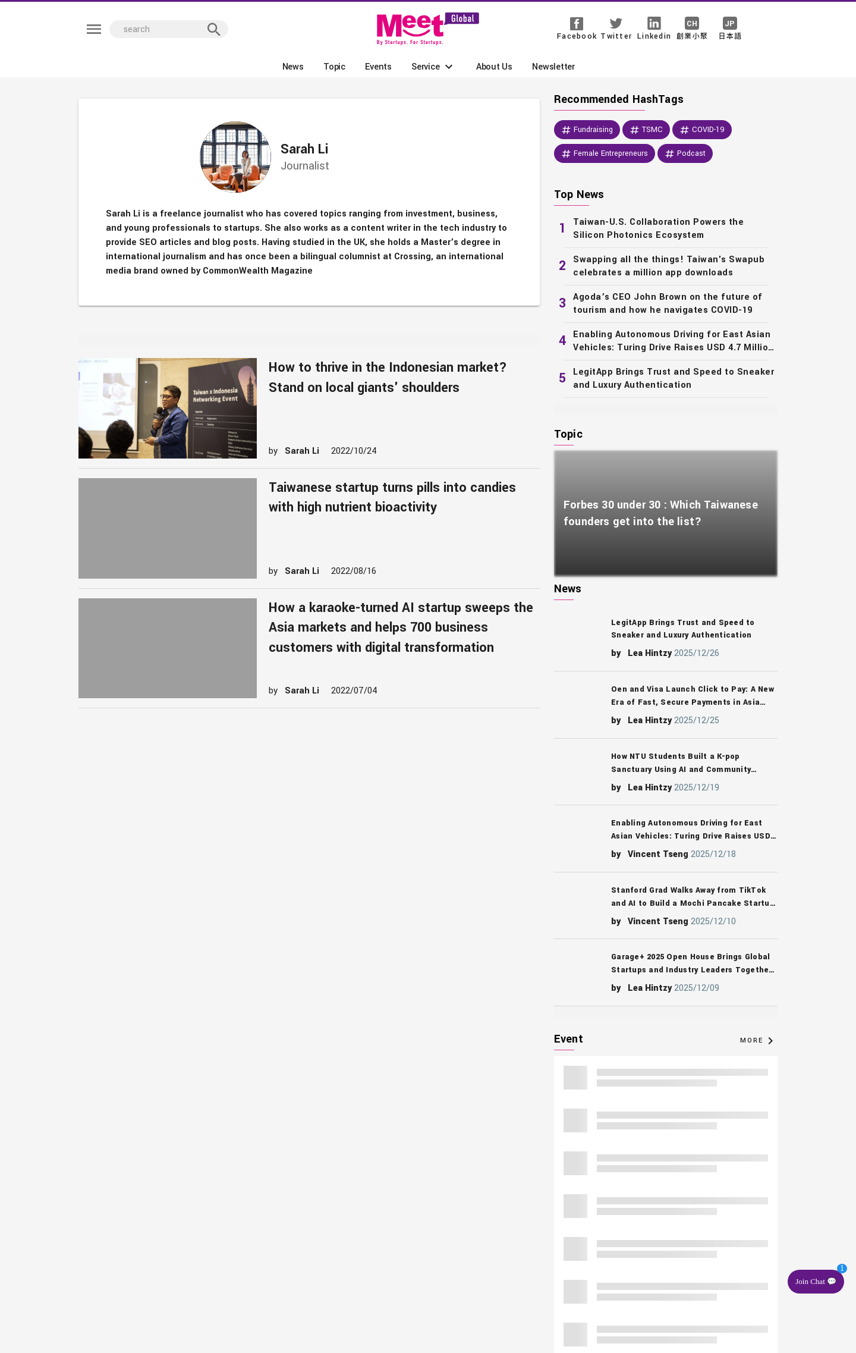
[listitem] (666, 229)
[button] (433, 66)
